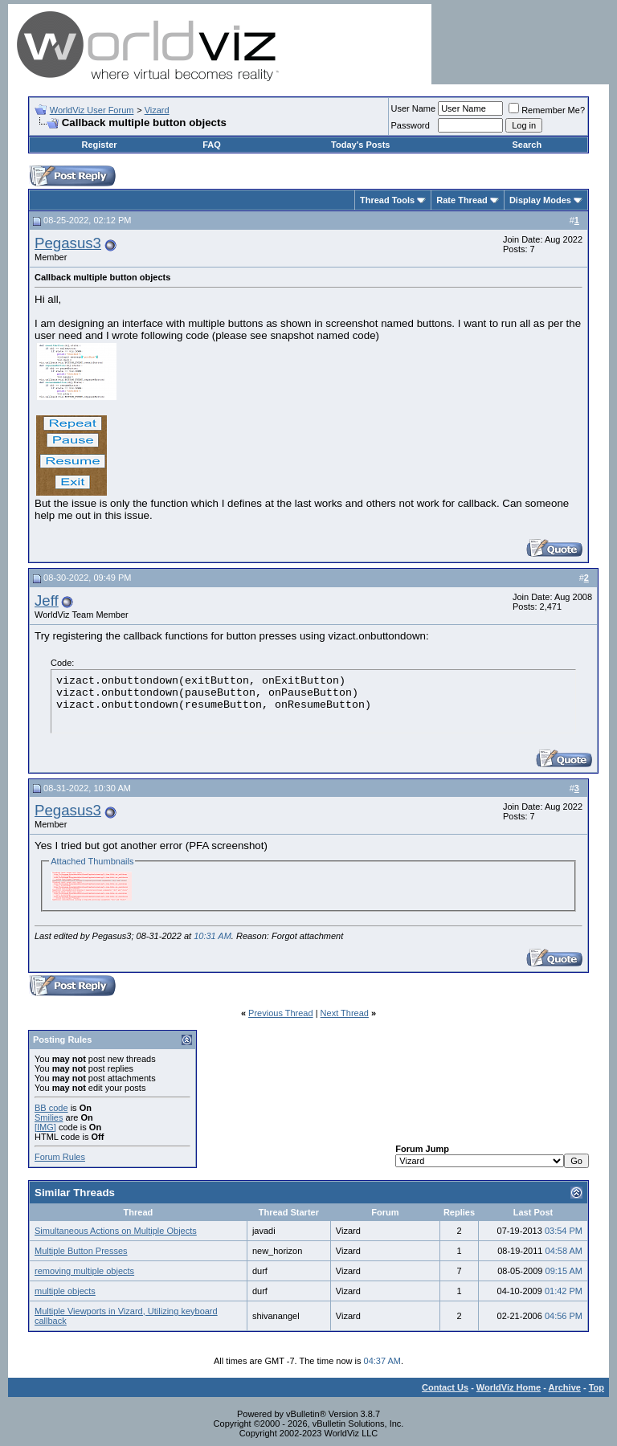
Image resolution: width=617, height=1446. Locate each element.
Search (526, 144)
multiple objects (65, 1291)
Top (596, 1387)
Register (99, 144)
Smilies (49, 1117)
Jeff (47, 600)
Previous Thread (280, 1013)
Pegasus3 (68, 243)
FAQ (211, 144)
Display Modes (540, 200)
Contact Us (445, 1387)
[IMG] (45, 1127)
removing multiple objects (84, 1271)
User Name (413, 108)
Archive (565, 1387)
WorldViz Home (508, 1387)
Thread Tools (387, 200)
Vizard (157, 110)
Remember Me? (547, 110)
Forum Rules (60, 1157)
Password (410, 125)
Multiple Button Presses (81, 1251)
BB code (51, 1108)
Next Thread (345, 1013)
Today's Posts (360, 144)
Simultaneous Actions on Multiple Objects (116, 1231)
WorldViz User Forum (92, 110)
